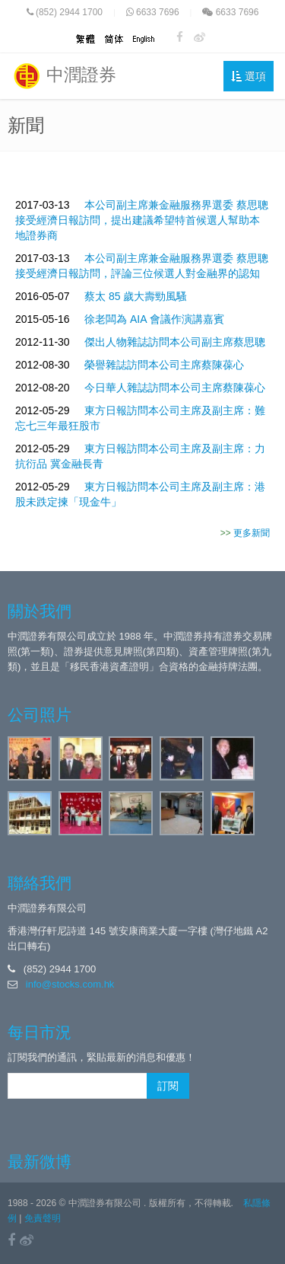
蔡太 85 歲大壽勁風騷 (135, 296)
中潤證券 (63, 76)
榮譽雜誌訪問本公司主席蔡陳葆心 (164, 365)
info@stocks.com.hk (70, 984)
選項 (248, 76)
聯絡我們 (39, 883)
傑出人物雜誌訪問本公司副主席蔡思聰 (174, 342)
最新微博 (39, 1161)
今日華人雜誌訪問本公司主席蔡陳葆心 (174, 387)
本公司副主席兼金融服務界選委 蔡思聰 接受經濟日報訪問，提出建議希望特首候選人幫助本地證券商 (141, 220)
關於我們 (39, 611)
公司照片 (39, 714)
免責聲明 (42, 1218)
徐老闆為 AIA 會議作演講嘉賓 (154, 319)
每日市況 (39, 1032)
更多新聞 (251, 533)
